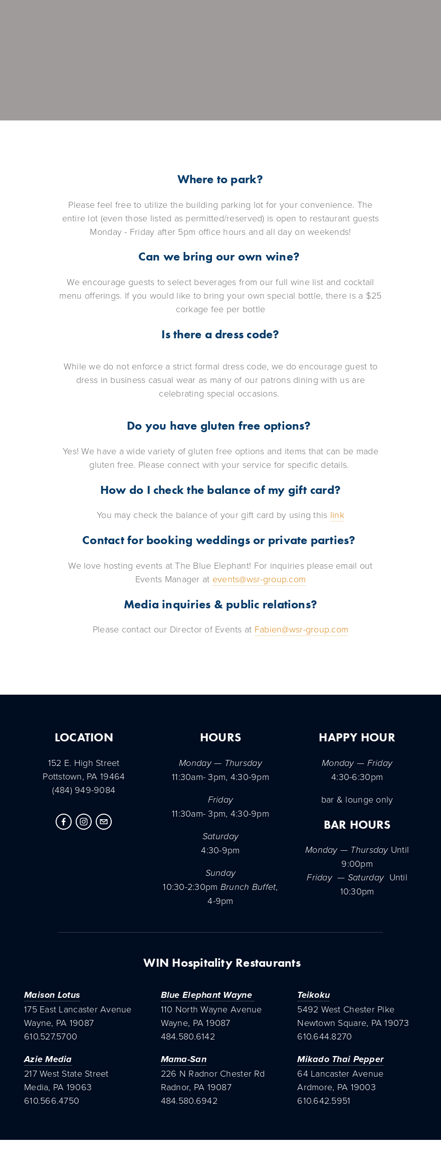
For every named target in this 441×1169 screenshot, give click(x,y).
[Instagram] (84, 822)
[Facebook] (64, 822)
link (337, 514)
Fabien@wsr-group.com (301, 629)
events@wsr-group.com (259, 579)
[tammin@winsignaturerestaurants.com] (104, 822)
